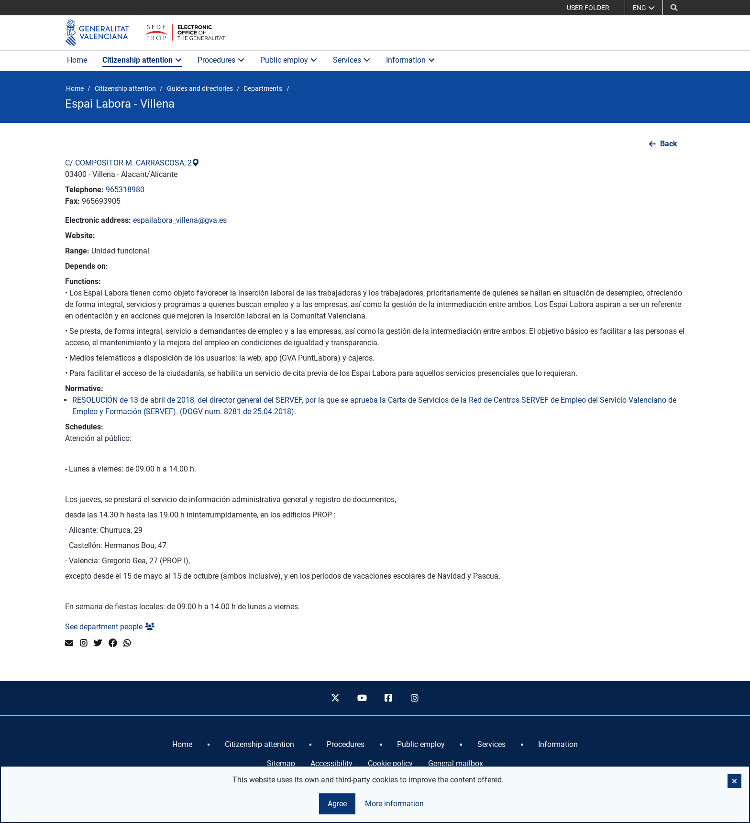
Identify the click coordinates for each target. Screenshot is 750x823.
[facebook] (388, 698)
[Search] (674, 7)
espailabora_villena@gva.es (180, 220)
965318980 (125, 189)
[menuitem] (182, 744)
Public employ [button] (289, 60)
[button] (734, 781)
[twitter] (335, 698)
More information (394, 803)
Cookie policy (390, 763)
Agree (337, 803)
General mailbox (455, 763)
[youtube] (361, 698)
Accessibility (331, 763)
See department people (109, 626)
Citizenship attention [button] (142, 60)
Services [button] (352, 60)
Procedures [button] (221, 60)
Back (668, 143)
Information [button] (410, 60)
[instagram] (415, 698)
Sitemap (281, 763)
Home (77, 60)
